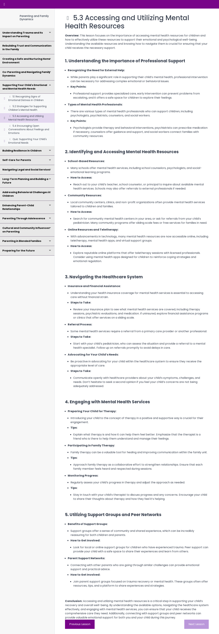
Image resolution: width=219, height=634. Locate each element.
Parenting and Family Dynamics (34, 17)
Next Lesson (196, 624)
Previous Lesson (79, 624)
